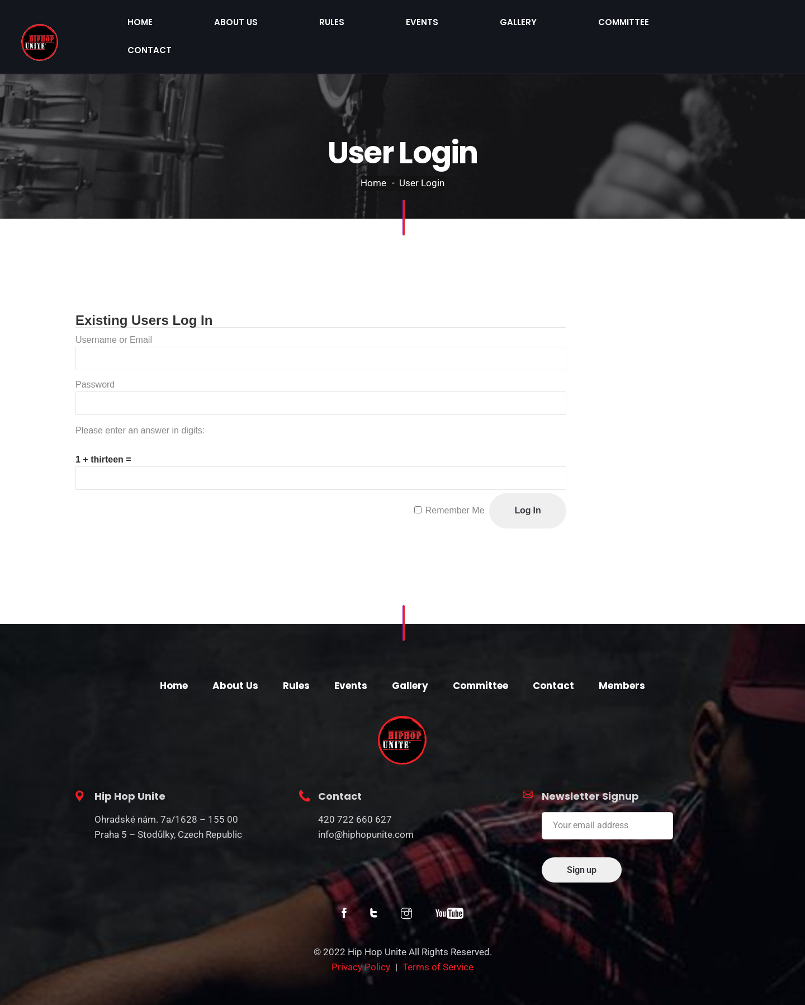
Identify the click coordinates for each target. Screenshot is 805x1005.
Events (551, 24)
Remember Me (455, 487)
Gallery (610, 24)
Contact (750, 24)
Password (95, 361)
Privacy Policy (361, 944)
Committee (678, 24)
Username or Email (113, 317)
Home (382, 24)
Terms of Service (437, 944)
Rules (498, 24)
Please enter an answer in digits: (140, 407)
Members (622, 662)
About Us (440, 24)
